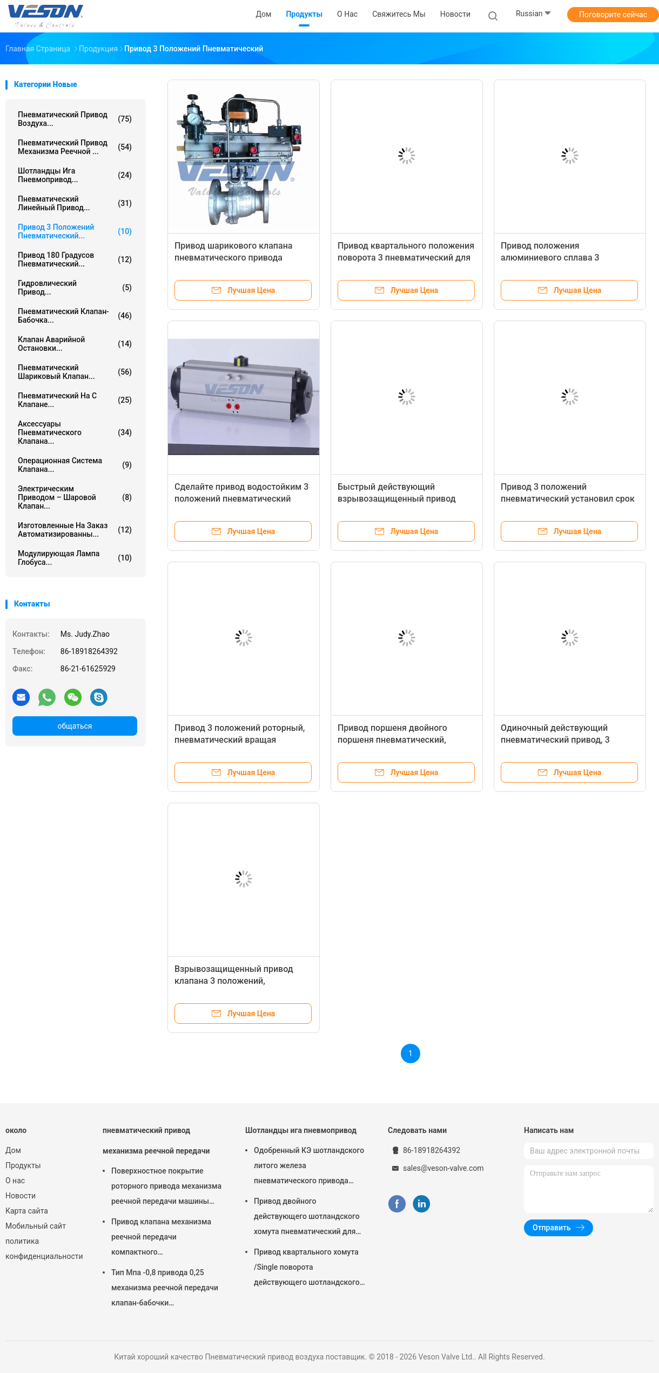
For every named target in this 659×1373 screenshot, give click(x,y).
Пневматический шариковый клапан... (75, 372)
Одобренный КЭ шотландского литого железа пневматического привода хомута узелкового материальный (309, 1167)
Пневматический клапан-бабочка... (75, 315)
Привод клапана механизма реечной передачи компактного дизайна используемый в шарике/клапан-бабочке (161, 1238)
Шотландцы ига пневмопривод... (75, 175)
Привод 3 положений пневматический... (75, 231)
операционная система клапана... (75, 465)
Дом (13, 1150)
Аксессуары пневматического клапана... (75, 432)
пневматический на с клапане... (75, 400)
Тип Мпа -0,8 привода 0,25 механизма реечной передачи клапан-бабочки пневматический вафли (164, 1289)
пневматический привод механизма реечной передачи (156, 1140)
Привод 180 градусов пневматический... (75, 259)
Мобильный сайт (35, 1226)
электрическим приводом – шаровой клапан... (75, 497)
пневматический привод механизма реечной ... (75, 147)
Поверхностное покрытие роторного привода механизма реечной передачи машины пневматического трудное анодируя (166, 1188)
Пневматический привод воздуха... (75, 119)
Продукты (23, 1165)
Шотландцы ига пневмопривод (301, 1130)
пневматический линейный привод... (75, 203)
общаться (74, 726)
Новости (20, 1195)
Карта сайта (26, 1211)
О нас (15, 1180)
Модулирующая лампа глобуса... (75, 557)
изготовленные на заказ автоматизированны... (75, 529)
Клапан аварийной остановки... (75, 343)
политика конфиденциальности (43, 1249)
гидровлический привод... (75, 287)
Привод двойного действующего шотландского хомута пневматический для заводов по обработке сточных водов (309, 1218)
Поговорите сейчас (613, 14)
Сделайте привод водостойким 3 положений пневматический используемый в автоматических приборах (263, 499)
